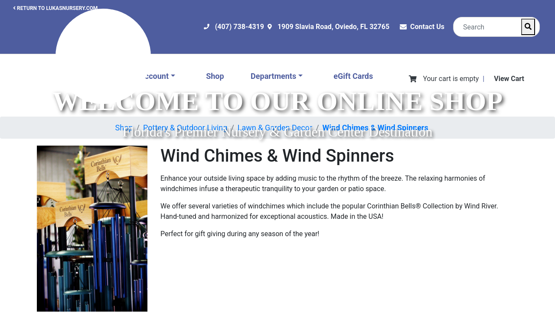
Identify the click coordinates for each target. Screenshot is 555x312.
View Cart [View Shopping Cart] (509, 79)
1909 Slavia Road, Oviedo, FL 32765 (333, 27)
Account (154, 76)
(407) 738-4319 (239, 27)
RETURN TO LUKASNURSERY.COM (55, 8)
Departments (273, 76)
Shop (215, 76)
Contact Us (427, 27)
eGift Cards (353, 76)
